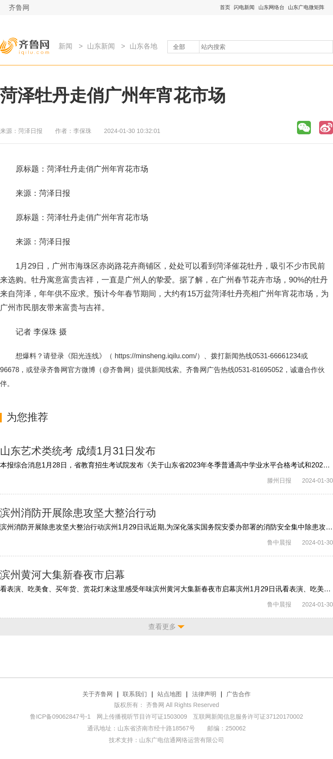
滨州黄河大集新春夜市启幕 (62, 575)
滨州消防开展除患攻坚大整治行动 (78, 513)
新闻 (65, 46)
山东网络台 (271, 7)
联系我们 (135, 694)
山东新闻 (101, 46)
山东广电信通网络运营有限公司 (181, 739)
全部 (179, 46)
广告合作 (238, 694)
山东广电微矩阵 (306, 7)
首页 (225, 7)
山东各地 (143, 46)
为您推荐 (27, 417)
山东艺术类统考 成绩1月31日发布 (78, 451)
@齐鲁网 (117, 369)
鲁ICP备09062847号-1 (60, 716)
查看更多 (162, 626)
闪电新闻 (244, 7)
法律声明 (204, 694)
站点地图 (169, 694)
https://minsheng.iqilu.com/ (155, 356)
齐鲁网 (19, 7)
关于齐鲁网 (97, 694)
